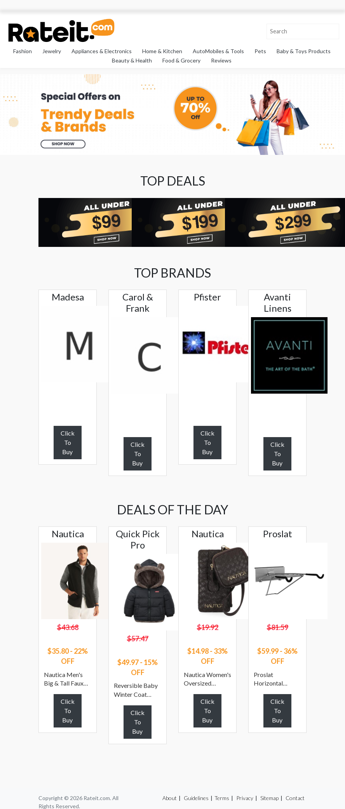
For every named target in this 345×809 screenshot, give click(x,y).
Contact (295, 798)
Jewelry (51, 51)
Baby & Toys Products (304, 51)
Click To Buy (68, 442)
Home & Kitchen (162, 51)
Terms (221, 798)
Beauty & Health (132, 60)
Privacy (244, 798)
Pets (260, 51)
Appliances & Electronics (101, 51)
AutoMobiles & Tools (218, 51)
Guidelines (196, 798)
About (169, 798)
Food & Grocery (181, 60)
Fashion (22, 51)
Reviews (221, 60)
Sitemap (269, 798)
